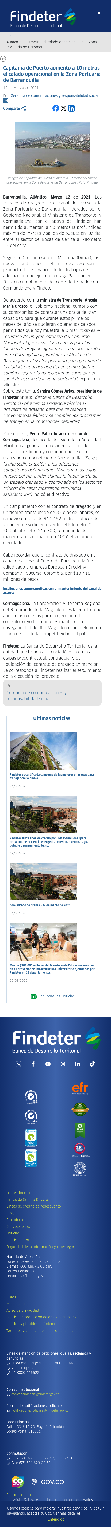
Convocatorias (18, 1226)
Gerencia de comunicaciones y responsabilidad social (37, 696)
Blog (10, 1213)
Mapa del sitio (18, 1304)
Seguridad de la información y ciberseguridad (44, 1247)
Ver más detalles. (67, 1513)
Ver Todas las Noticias (53, 996)
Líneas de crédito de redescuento (33, 1206)
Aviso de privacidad (22, 1310)
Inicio (11, 37)
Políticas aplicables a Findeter (31, 1324)
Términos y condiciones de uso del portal (40, 1330)
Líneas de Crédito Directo (27, 1199)
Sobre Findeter (18, 1193)
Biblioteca (14, 1220)
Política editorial (19, 1240)
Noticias (13, 1233)
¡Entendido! (56, 1519)
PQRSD (11, 1297)
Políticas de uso (19, 1495)
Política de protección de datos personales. (41, 1317)
